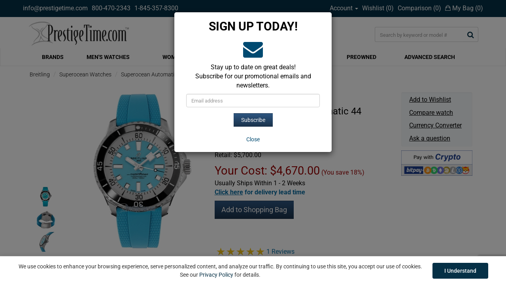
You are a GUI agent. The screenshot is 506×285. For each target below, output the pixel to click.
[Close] (253, 139)
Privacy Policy (216, 275)
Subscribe (253, 120)
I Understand (460, 271)
